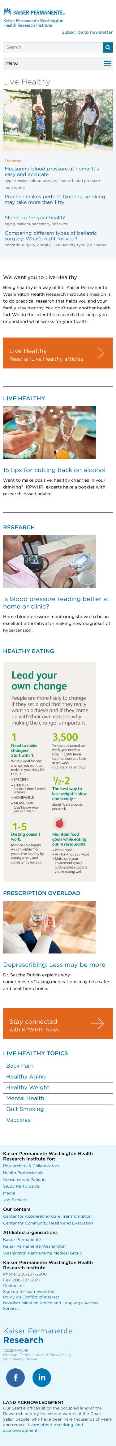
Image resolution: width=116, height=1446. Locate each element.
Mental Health (25, 1098)
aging (10, 224)
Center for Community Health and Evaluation (48, 1223)
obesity (43, 245)
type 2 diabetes (91, 245)
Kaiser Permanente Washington (34, 1247)
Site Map (10, 1355)
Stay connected (33, 1022)
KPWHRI (22, 1350)
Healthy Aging (26, 1077)
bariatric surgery (20, 245)
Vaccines (18, 1120)
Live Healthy (64, 245)
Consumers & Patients (24, 1180)
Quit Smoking (25, 1109)
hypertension (16, 181)
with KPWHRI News (34, 1029)
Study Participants (21, 1187)
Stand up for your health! (35, 217)
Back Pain (19, 1066)
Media (9, 1193)
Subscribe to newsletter (87, 32)
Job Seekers (15, 1200)
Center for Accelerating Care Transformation (47, 1217)
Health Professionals (23, 1173)
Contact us (13, 1286)
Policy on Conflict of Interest (31, 1297)
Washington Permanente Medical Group (42, 1253)
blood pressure (44, 181)
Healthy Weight (27, 1088)
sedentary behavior (50, 224)
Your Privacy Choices (20, 1359)
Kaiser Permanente (22, 1240)
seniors (23, 224)
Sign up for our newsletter (29, 1292)
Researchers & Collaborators (31, 1166)
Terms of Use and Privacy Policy (45, 1355)
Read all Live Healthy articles (46, 359)
